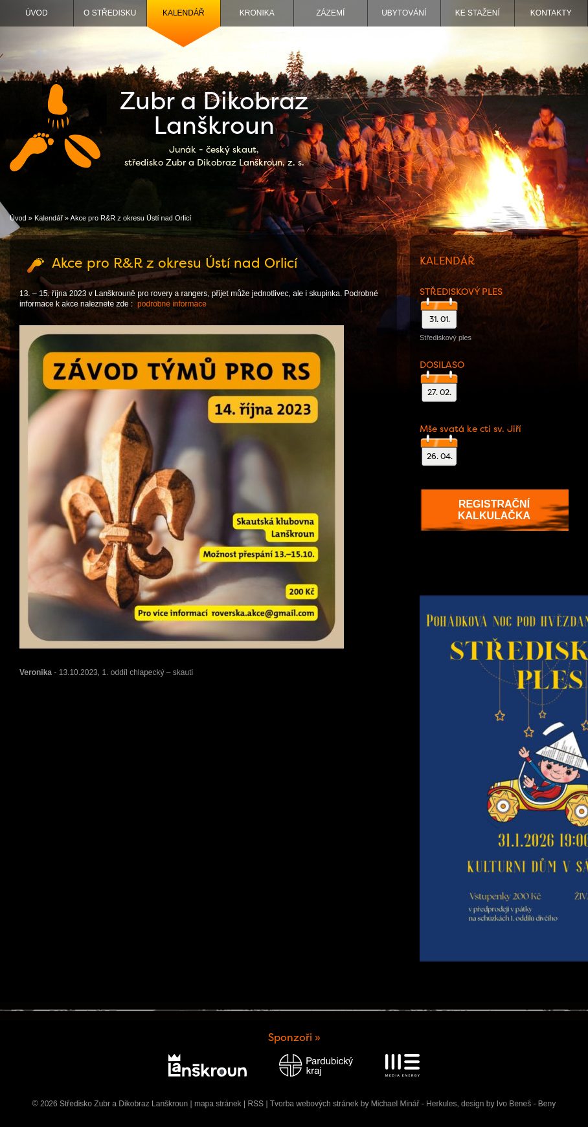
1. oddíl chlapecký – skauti (147, 672)
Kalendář (184, 12)
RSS (255, 1103)
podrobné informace (172, 303)
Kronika (257, 12)
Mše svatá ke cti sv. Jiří (470, 429)
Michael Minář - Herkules (414, 1103)
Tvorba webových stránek (314, 1103)
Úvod (36, 12)
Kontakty (551, 12)
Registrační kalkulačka (494, 510)
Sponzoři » (294, 1037)
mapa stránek (218, 1103)
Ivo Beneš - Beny (526, 1103)
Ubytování (403, 12)
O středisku (110, 12)
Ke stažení (477, 12)
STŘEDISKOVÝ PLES (461, 291)
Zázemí (330, 12)
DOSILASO (442, 364)
